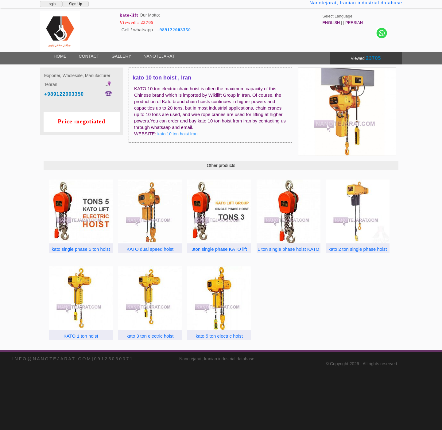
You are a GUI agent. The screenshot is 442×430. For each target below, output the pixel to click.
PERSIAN (354, 22)
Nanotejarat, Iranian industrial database (355, 2)
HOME (60, 56)
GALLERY (121, 56)
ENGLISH (331, 22)
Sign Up (75, 4)
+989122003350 (174, 29)
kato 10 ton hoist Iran (177, 133)
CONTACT (89, 56)
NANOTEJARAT (159, 56)
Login (51, 4)
